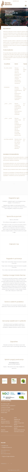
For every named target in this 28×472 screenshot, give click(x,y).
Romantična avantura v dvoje (7, 409)
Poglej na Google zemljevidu (7, 456)
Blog (2, 417)
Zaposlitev (3, 429)
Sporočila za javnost (5, 421)
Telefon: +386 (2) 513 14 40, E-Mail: (11, 366)
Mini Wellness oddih (5, 403)
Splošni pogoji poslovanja (19, 429)
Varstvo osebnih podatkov (6, 426)
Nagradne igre (17, 419)
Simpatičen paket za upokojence (8, 405)
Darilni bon (3, 419)
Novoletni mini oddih (5, 410)
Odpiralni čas (16, 421)
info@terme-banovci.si (7, 447)
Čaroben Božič (4, 412)
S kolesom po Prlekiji (5, 407)
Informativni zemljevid (19, 431)
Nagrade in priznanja (5, 422)
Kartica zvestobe (4, 431)
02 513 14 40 (16, 1)
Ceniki (15, 417)
